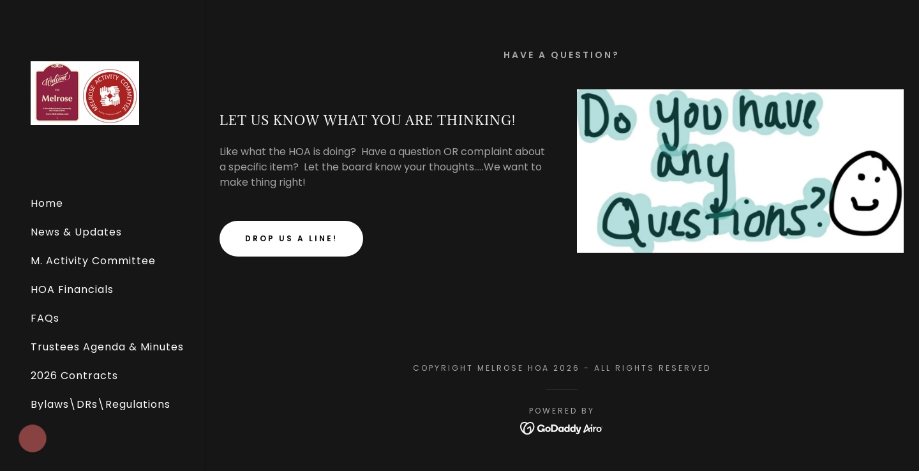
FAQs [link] (45, 318)
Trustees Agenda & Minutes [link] (107, 347)
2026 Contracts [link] (74, 375)
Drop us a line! (291, 238)
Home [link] (47, 203)
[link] (85, 92)
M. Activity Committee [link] (93, 260)
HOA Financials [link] (72, 289)
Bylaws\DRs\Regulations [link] (100, 404)
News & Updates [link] (76, 232)
